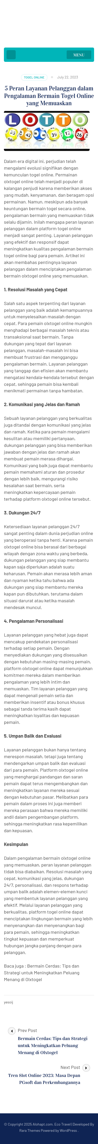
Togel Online (34, 77)
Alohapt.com (43, 1124)
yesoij (8, 1002)
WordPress (68, 1130)
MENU (79, 55)
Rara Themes (29, 1130)
